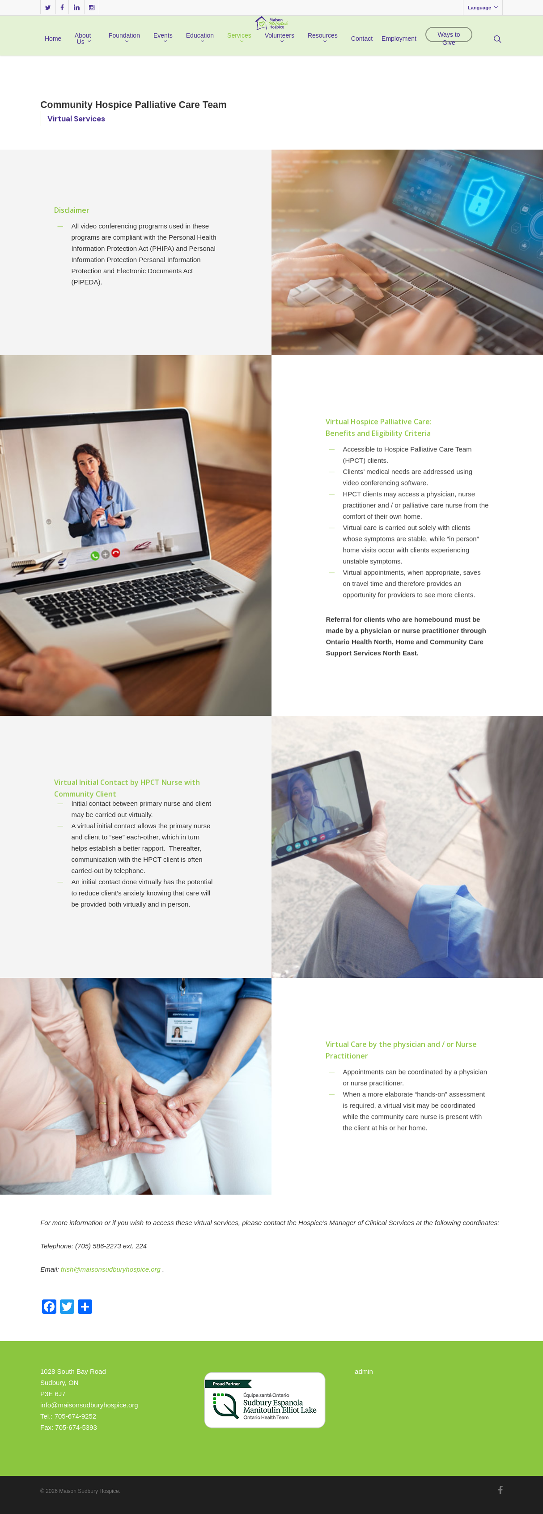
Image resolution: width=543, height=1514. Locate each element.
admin (364, 1371)
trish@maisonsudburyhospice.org (111, 1269)
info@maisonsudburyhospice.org (89, 1405)
